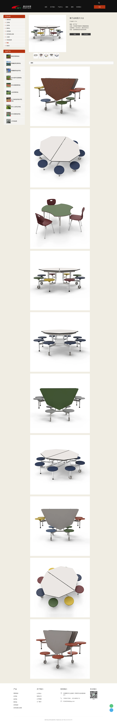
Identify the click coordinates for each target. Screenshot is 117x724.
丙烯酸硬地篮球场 (16, 70)
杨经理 (111, 710)
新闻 (72, 7)
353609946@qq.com (69, 701)
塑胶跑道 (9, 19)
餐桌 (8, 42)
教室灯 (8, 45)
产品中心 (60, 7)
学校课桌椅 (9, 39)
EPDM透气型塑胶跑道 (16, 78)
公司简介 (39, 693)
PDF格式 (86, 34)
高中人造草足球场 (16, 106)
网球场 (8, 28)
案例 (67, 7)
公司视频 (39, 699)
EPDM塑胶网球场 (15, 85)
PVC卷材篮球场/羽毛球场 (16, 100)
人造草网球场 (14, 92)
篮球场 (8, 25)
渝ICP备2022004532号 (67, 720)
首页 (46, 7)
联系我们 (78, 7)
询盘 (100, 7)
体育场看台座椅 (10, 34)
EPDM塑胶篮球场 (15, 114)
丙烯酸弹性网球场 (16, 63)
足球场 (8, 22)
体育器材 (9, 31)
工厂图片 (39, 701)
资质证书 (39, 696)
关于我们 (52, 7)
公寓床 (8, 37)
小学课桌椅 (14, 121)
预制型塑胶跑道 (15, 56)
